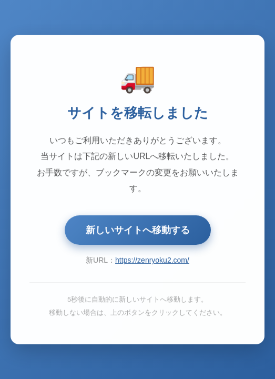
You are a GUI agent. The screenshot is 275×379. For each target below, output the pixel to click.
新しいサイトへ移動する (138, 230)
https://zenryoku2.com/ (152, 260)
